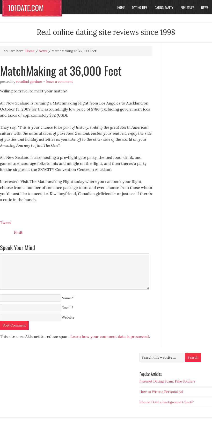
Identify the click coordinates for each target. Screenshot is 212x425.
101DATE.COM (26, 7)
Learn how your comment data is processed (109, 336)
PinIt (18, 232)
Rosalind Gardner (29, 81)
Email (66, 308)
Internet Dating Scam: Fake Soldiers (167, 381)
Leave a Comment (59, 81)
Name (66, 298)
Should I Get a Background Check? (166, 402)
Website (68, 317)
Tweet (5, 222)
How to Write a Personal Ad (161, 392)
